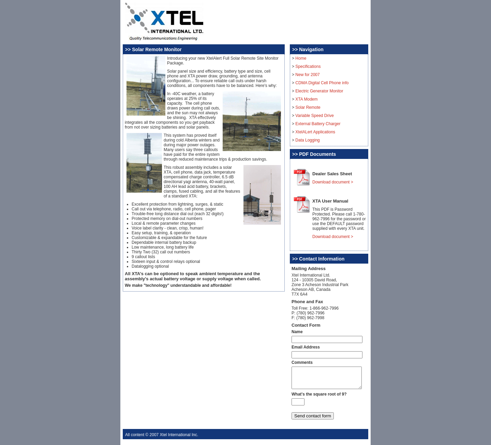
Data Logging (307, 140)
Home (300, 58)
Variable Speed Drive (314, 115)
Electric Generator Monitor (319, 91)
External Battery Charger (317, 123)
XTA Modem (306, 99)
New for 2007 (307, 74)
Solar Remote (307, 107)
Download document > (332, 182)
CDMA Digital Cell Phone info (321, 82)
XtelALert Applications (315, 132)
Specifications (308, 66)
